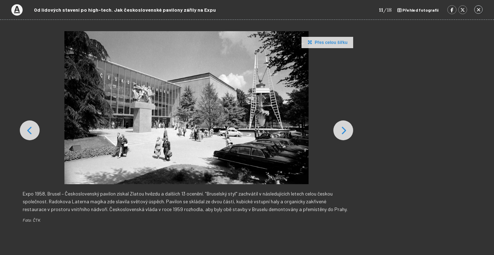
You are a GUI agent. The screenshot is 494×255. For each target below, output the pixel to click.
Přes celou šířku (326, 42)
